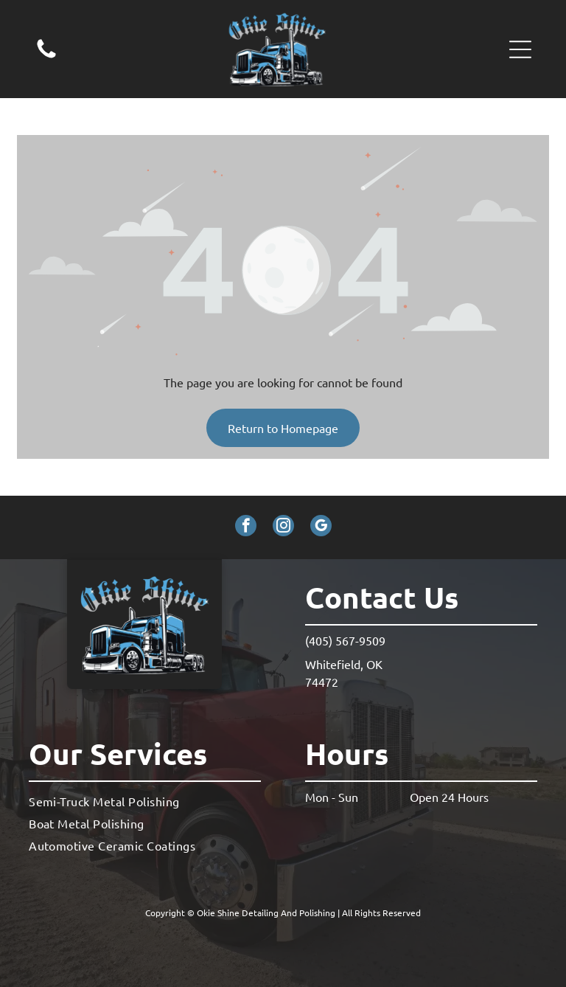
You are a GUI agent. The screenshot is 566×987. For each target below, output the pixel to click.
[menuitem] (145, 800)
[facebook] (245, 527)
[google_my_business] (321, 527)
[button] (520, 49)
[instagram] (283, 527)
